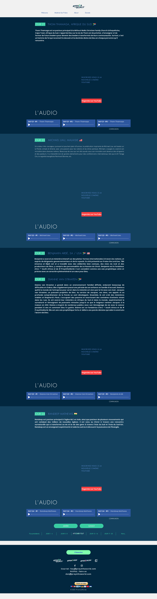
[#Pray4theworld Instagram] (81, 565)
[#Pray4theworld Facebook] (75, 565)
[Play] (29, 125)
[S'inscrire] (78, 552)
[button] (81, 584)
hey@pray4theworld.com (83, 569)
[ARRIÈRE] (66, 526)
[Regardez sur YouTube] (91, 101)
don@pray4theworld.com (78, 574)
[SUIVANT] (91, 526)
